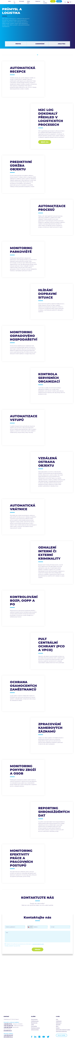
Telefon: (36, 927)
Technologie (21, 1)
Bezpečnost (37, 1)
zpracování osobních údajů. (38, 944)
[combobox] (30, 927)
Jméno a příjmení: (10, 927)
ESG (57, 1019)
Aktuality (58, 1024)
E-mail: (52, 927)
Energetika (34, 1026)
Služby (9, 1)
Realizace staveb (35, 1028)
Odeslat (37, 949)
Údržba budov (28, 2)
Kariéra (53, 1)
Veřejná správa (35, 1029)
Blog (57, 1026)
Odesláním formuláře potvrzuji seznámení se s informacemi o (25, 944)
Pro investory (45, 2)
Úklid (32, 1024)
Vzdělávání (59, 1021)
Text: (7, 932)
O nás (14, 2)
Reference (58, 1022)
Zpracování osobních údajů (63, 1029)
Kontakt (59, 1)
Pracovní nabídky (61, 1035)
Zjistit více (44, 142)
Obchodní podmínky (61, 1031)
